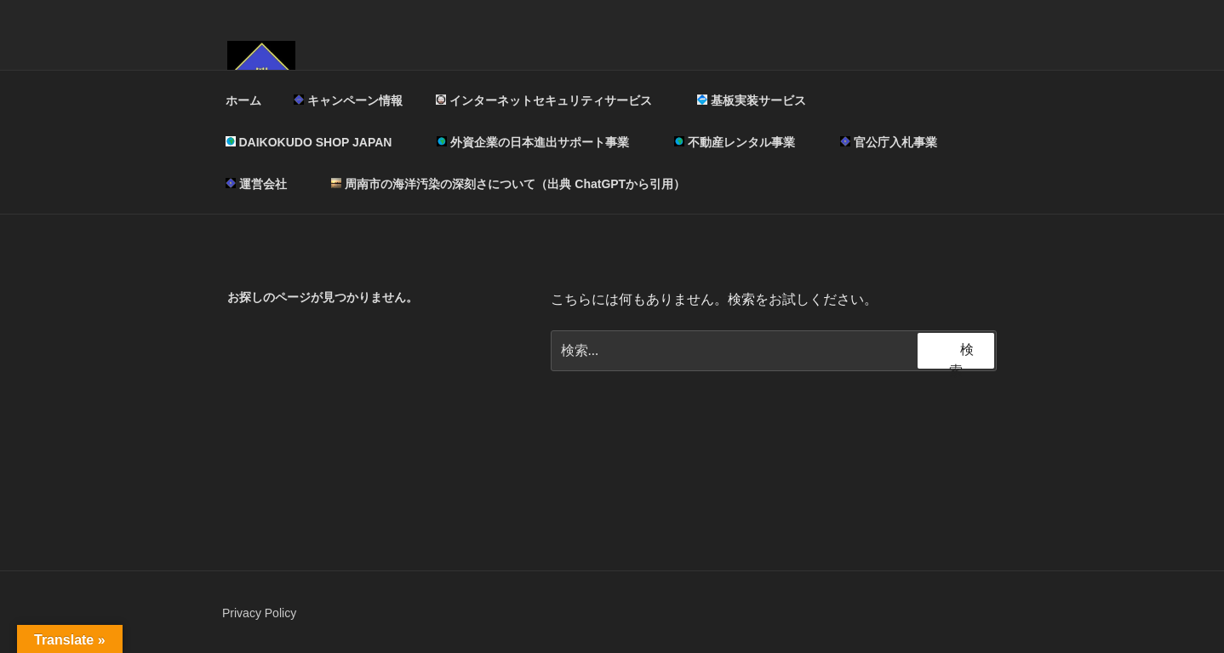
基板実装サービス (759, 100)
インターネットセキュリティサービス (552, 100)
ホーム (243, 100)
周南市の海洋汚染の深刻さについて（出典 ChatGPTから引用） (508, 184)
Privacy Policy (259, 613)
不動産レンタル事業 (742, 142)
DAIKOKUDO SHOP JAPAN (317, 142)
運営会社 (264, 184)
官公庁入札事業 (888, 142)
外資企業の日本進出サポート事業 (541, 142)
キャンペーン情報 (348, 100)
